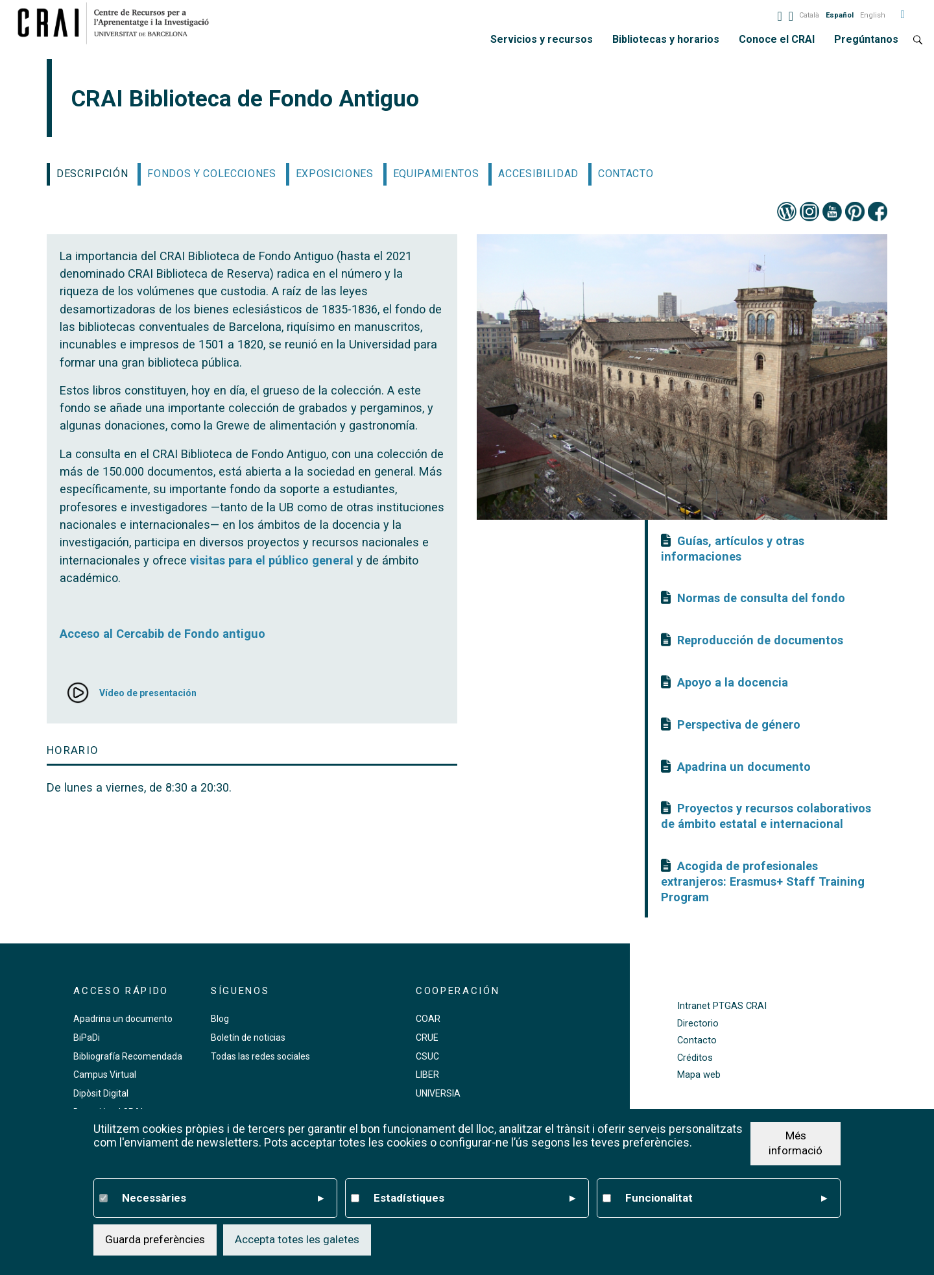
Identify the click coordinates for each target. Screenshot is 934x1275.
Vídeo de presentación (148, 693)
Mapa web (699, 1074)
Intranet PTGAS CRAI (722, 1006)
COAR (428, 1019)
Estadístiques (474, 1198)
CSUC (427, 1056)
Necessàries (223, 1198)
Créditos (695, 1057)
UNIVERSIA (438, 1093)
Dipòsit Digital (100, 1093)
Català (809, 15)
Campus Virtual (104, 1074)
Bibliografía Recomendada (127, 1056)
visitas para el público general (271, 560)
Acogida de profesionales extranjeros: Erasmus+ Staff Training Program (763, 881)
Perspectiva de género (738, 724)
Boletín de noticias (248, 1037)
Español (840, 15)
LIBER (427, 1074)
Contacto (697, 1040)
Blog (220, 1019)
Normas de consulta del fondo (761, 598)
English (872, 15)
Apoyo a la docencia (732, 682)
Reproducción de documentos (760, 640)
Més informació (795, 1143)
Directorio (698, 1023)
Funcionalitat (726, 1198)
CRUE (427, 1037)
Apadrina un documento (744, 766)
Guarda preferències (155, 1239)
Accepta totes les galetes (297, 1239)
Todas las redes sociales (260, 1056)
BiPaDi (86, 1037)
